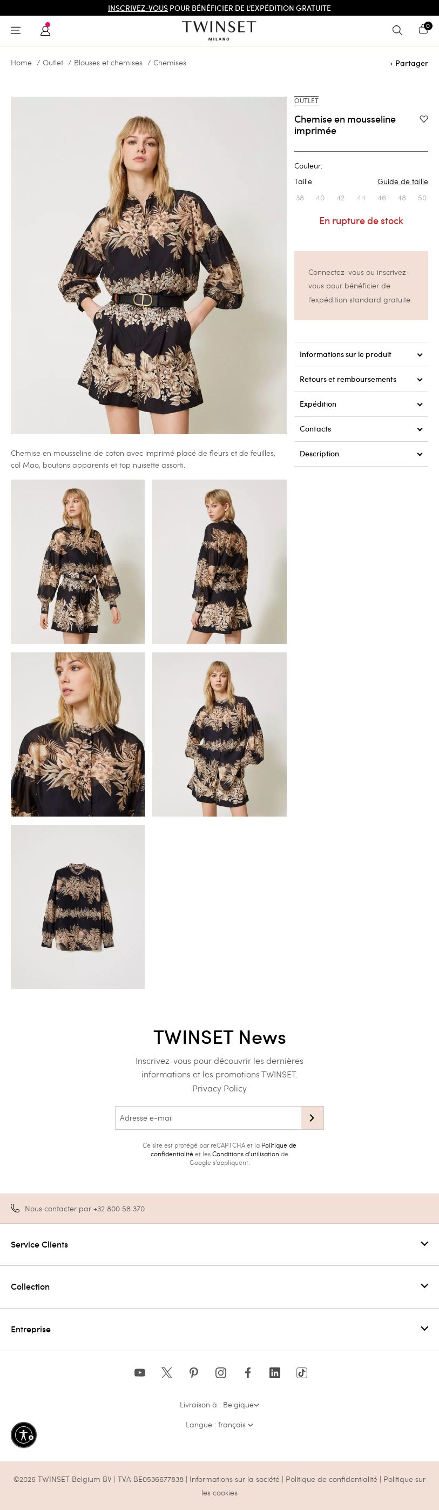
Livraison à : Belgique (219, 1404)
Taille (361, 181)
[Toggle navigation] (18, 30)
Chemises (169, 62)
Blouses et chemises (108, 62)
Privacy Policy (219, 1088)
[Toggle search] (400, 30)
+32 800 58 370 (119, 1208)
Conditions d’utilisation (245, 1153)
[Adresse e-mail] (208, 1118)
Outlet (53, 62)
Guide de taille (402, 181)
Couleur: (308, 166)
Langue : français (219, 1424)
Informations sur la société (236, 1479)
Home (21, 62)
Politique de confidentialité (333, 1479)
